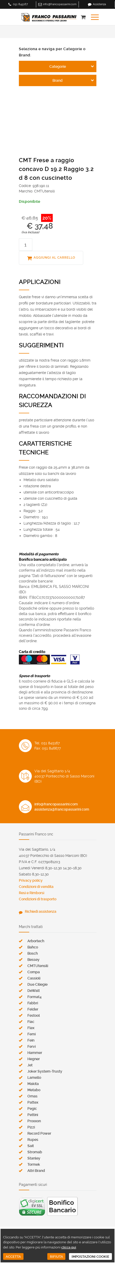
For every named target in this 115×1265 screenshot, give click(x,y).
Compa (33, 972)
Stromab (34, 1152)
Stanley (33, 1158)
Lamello (34, 1077)
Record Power (39, 1133)
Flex (30, 1028)
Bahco (32, 947)
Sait (30, 1146)
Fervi (31, 1046)
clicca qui (68, 1247)
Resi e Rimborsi (31, 893)
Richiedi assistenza (40, 911)
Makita (33, 1084)
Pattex (32, 1102)
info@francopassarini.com (59, 4)
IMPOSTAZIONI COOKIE (90, 1257)
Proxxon (34, 1121)
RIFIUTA (56, 1257)
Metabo (33, 1090)
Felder (32, 1009)
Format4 (34, 997)
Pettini (32, 1115)
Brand (57, 80)
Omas (32, 1096)
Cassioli (33, 978)
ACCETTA (13, 1257)
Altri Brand (36, 1171)
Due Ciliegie (37, 984)
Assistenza (99, 4)
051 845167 (20, 4)
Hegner (33, 1059)
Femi (31, 1034)
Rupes (32, 1139)
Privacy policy (31, 880)
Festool (33, 1015)
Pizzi (31, 1127)
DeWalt (33, 991)
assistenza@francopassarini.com (61, 809)
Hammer (34, 1053)
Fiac (30, 1022)
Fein (30, 1040)
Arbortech (35, 941)
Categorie (57, 66)
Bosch (32, 953)
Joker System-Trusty (44, 1071)
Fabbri (32, 1003)
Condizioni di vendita (36, 887)
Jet (30, 1065)
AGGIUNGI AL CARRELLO (54, 257)
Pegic (32, 1108)
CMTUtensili (37, 966)
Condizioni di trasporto (37, 899)
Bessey (33, 959)
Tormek (33, 1164)
